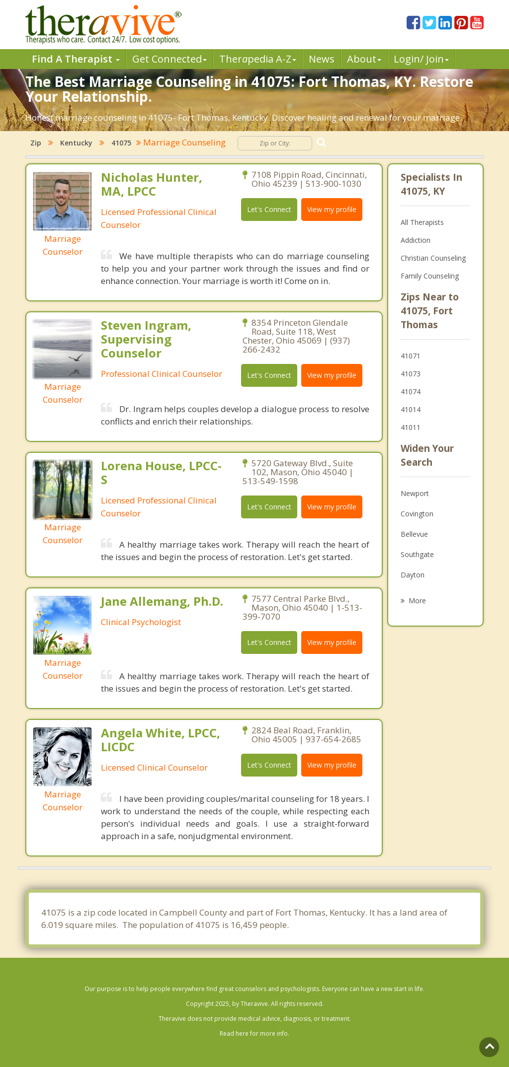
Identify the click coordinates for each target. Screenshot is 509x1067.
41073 (411, 373)
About (364, 59)
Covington (417, 513)
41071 (411, 355)
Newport (415, 493)
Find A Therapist (76, 59)
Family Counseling (430, 276)
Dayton (412, 574)
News (322, 59)
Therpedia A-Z (257, 59)
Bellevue (414, 534)
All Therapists (422, 222)
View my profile (331, 209)
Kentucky (76, 142)
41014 (411, 409)
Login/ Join (421, 59)
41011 (411, 427)
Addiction (415, 240)
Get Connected (169, 59)
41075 (121, 142)
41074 (411, 391)
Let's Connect (269, 209)
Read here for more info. (254, 1033)
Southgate (417, 554)
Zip (35, 142)
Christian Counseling (433, 258)
